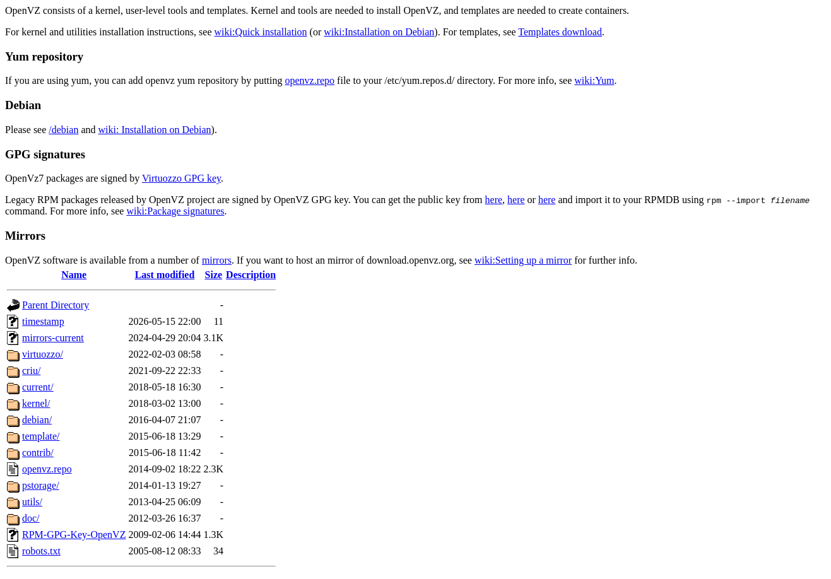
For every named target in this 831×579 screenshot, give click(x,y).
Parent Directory (55, 305)
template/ (41, 436)
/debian (63, 129)
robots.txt (41, 551)
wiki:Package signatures (175, 211)
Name (73, 274)
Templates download (560, 31)
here (494, 199)
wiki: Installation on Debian (154, 129)
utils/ (32, 501)
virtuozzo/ (42, 354)
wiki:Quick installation (261, 31)
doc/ (31, 518)
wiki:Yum (594, 80)
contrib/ (38, 452)
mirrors (217, 260)
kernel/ (36, 403)
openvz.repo (309, 80)
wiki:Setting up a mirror (523, 260)
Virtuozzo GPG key (181, 178)
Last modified (165, 274)
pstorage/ (40, 485)
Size (214, 274)
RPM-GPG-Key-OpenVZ (74, 534)
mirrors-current (53, 337)
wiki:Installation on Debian (379, 31)
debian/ (37, 419)
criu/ (31, 370)
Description (251, 274)
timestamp (43, 321)
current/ (38, 387)
